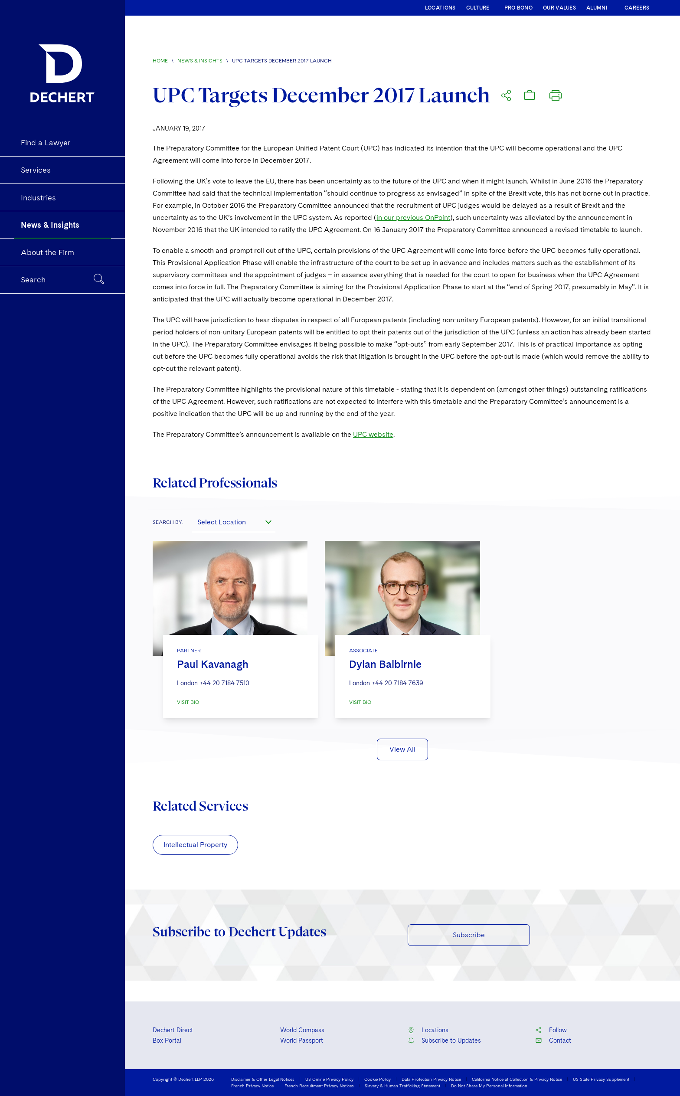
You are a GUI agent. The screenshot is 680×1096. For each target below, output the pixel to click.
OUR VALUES (559, 8)
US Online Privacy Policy (329, 1079)
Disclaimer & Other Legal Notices (262, 1079)
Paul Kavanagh (212, 664)
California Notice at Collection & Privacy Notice (517, 1079)
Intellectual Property (195, 845)
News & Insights (199, 61)
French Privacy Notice (252, 1085)
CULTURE (478, 8)
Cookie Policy (377, 1079)
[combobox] (233, 522)
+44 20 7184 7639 (397, 683)
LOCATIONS (440, 8)
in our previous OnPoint (413, 217)
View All (402, 749)
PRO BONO (518, 8)
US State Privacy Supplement (601, 1079)
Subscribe (469, 935)
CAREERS (636, 8)
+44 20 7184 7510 (224, 683)
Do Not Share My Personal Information (489, 1085)
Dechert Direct (173, 1030)
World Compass (302, 1030)
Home (160, 61)
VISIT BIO (188, 702)
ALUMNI (597, 8)
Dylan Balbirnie (385, 664)
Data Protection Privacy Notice (431, 1079)
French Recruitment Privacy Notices (319, 1085)
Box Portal (167, 1040)
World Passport (301, 1040)
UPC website (373, 434)
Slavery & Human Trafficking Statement (402, 1085)
